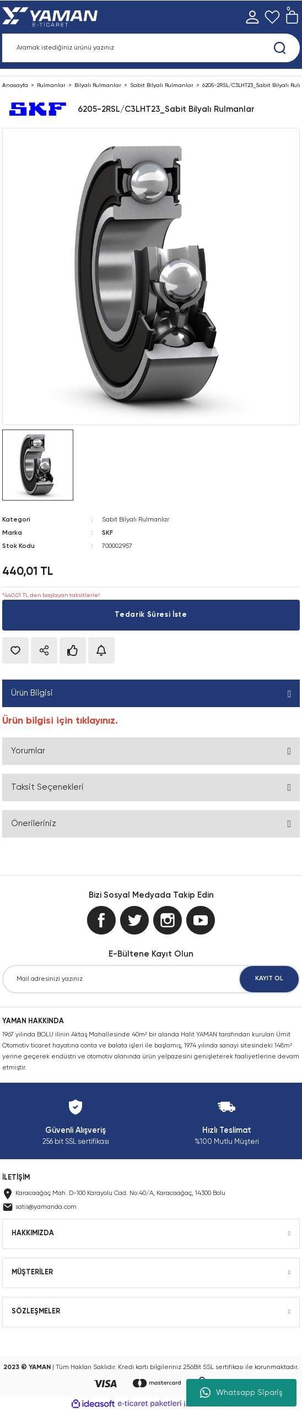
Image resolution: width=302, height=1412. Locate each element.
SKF (107, 533)
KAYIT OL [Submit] (269, 978)
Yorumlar (28, 751)
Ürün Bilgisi (32, 693)
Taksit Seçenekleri (47, 787)
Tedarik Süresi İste (151, 614)
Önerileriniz (33, 823)
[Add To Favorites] (15, 650)
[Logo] (52, 17)
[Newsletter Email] (151, 979)
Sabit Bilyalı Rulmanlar (135, 520)
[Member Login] (252, 17)
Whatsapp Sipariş (241, 1393)
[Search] (151, 48)
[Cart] (292, 17)
